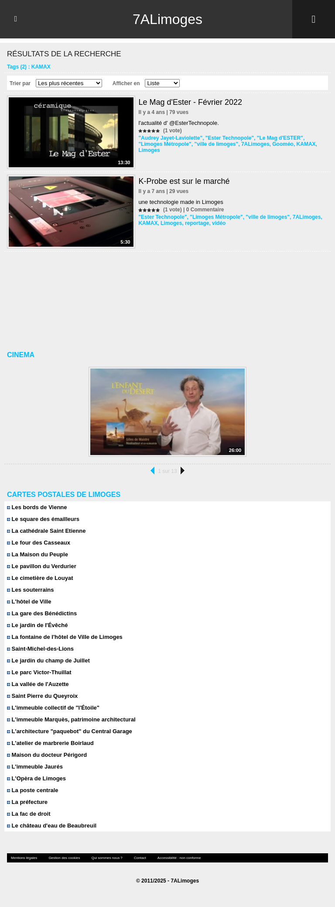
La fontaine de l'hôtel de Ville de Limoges (65, 637)
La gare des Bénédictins (42, 613)
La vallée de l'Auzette (38, 684)
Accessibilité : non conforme (179, 858)
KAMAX (306, 144)
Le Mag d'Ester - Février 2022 (190, 102)
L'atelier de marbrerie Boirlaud (50, 743)
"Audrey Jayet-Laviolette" (170, 138)
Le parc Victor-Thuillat (39, 672)
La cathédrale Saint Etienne (46, 531)
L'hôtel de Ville (29, 601)
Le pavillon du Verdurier (41, 566)
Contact (140, 858)
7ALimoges (167, 19)
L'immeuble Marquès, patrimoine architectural (71, 719)
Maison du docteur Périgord (47, 755)
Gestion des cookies (64, 858)
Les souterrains (30, 589)
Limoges (149, 150)
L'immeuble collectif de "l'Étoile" (53, 707)
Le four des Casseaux (38, 542)
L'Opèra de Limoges (36, 778)
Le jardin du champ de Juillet (48, 660)
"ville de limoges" (216, 144)
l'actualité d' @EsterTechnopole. (178, 123)
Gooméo (283, 144)
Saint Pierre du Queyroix (42, 696)
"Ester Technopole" (229, 138)
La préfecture (27, 802)
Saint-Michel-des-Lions (40, 648)
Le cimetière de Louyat (40, 578)
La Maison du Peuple (37, 554)
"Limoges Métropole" (164, 144)
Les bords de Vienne (37, 507)
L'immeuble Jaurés (35, 766)
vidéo (219, 223)
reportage (197, 223)
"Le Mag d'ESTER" (280, 138)
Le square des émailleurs (43, 519)
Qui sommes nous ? (107, 858)
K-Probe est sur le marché (183, 181)
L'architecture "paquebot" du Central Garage (69, 731)
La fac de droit (28, 813)
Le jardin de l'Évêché (37, 625)
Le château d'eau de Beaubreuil (51, 825)
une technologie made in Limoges (180, 202)
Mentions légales (24, 858)
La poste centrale (32, 790)
